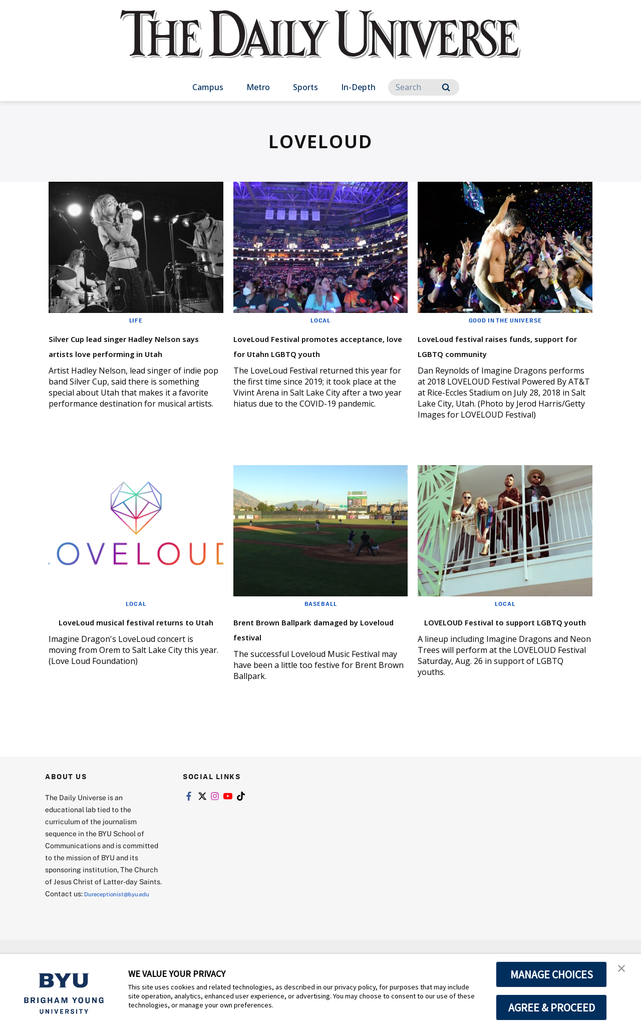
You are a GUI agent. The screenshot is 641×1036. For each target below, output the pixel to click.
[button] (624, 971)
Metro (258, 87)
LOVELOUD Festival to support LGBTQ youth (481, 643)
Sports (305, 87)
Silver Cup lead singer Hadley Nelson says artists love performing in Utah (134, 352)
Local (320, 319)
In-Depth (358, 87)
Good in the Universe (505, 319)
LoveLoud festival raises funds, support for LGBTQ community (493, 352)
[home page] (320, 45)
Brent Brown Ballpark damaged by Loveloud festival (297, 650)
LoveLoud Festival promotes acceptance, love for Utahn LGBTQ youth (315, 352)
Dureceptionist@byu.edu (85, 935)
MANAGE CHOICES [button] (551, 974)
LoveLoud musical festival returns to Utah (124, 643)
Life (135, 319)
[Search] (424, 87)
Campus (207, 87)
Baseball (320, 618)
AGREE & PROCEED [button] (551, 1007)
